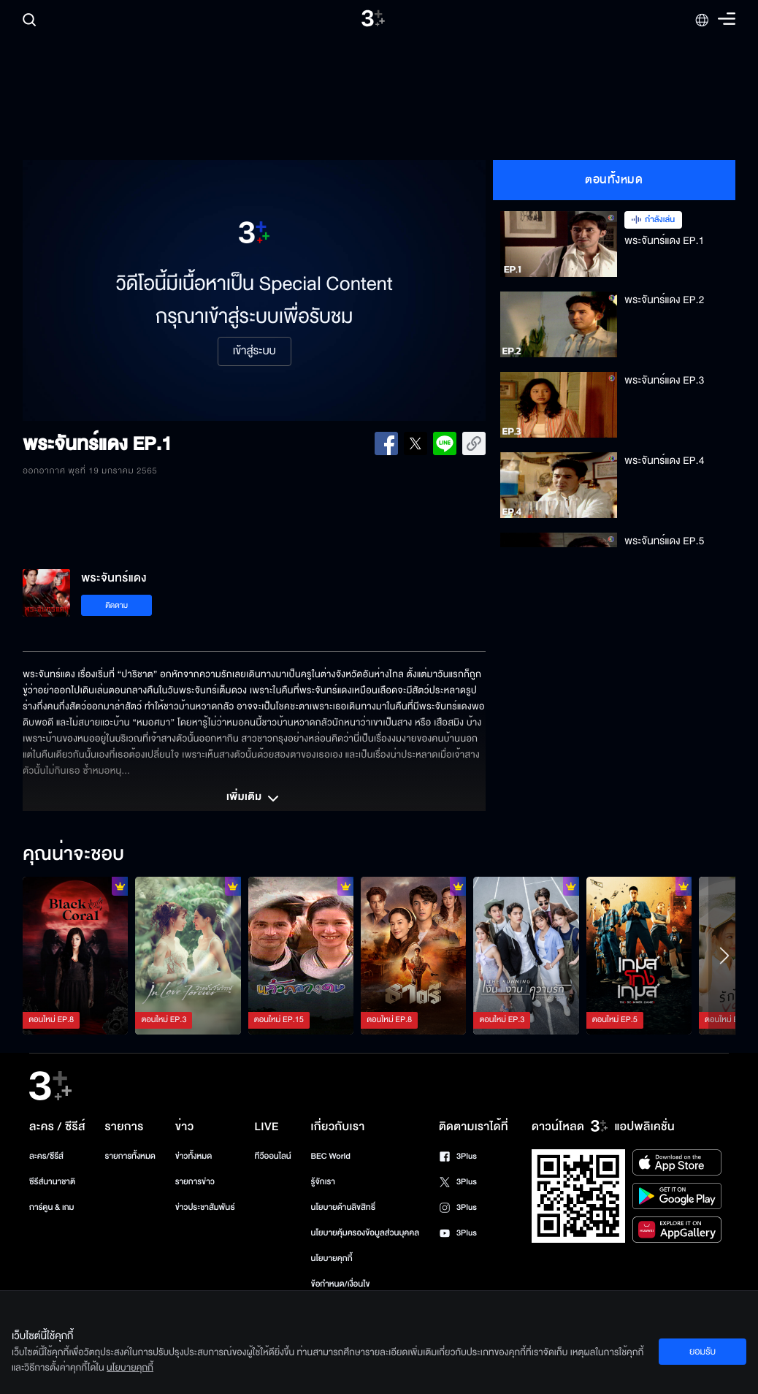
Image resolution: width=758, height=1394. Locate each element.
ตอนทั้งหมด (614, 179)
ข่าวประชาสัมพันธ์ (205, 1207)
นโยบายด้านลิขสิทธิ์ (343, 1207)
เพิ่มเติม (254, 798)
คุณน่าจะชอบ (73, 854)
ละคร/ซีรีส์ (46, 1156)
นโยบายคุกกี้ (332, 1258)
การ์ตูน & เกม (51, 1207)
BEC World (331, 1156)
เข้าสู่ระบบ (254, 351)
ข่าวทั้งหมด (194, 1156)
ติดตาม (116, 605)
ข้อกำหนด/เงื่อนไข (340, 1284)
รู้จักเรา (323, 1182)
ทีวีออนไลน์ (273, 1156)
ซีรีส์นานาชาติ (52, 1182)
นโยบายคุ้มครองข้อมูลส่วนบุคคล (365, 1233)
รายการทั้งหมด (130, 1156)
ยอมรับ (702, 1351)
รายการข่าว (195, 1182)
